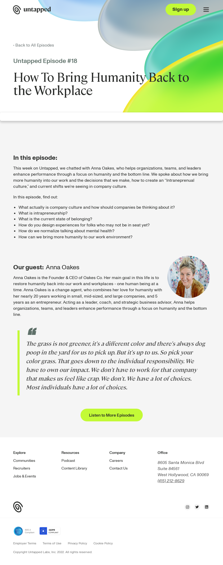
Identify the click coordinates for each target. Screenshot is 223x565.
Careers (116, 460)
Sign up (180, 9)
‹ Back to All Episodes (33, 45)
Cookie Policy (103, 543)
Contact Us (118, 468)
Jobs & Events (24, 476)
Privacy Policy (77, 543)
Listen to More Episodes (111, 415)
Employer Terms (24, 543)
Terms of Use (52, 543)
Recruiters (21, 468)
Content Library (74, 468)
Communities (24, 460)
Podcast (68, 460)
